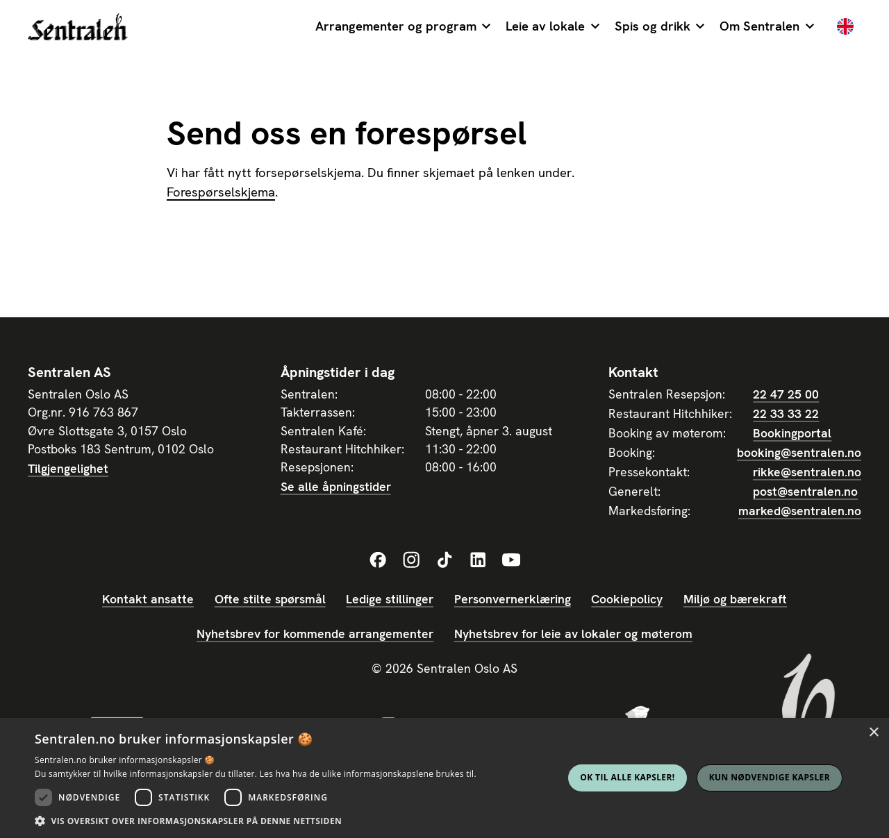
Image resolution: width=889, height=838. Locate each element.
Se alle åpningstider (336, 486)
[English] (845, 28)
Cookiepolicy (627, 599)
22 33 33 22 (786, 413)
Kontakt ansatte (148, 599)
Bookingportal (792, 433)
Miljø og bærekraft (735, 599)
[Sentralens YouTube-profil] (511, 560)
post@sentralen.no (805, 491)
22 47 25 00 (786, 394)
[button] (402, 28)
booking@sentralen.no (799, 452)
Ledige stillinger (389, 599)
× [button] (873, 733)
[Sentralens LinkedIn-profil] (478, 560)
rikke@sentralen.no (807, 472)
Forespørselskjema (221, 192)
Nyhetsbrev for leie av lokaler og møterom (573, 634)
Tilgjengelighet (68, 468)
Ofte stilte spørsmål (270, 599)
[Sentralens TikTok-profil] (444, 560)
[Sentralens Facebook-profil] (378, 560)
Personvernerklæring (512, 599)
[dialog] (444, 778)
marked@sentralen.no (799, 511)
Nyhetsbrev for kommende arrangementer (315, 634)
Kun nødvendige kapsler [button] (769, 777)
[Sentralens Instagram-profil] (411, 560)
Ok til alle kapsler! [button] (627, 777)
